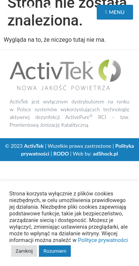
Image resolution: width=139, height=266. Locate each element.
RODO (61, 153)
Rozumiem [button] (54, 251)
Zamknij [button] (24, 251)
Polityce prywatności (103, 240)
